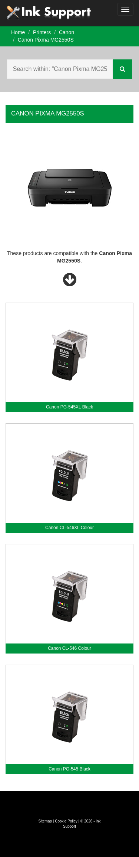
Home (18, 32)
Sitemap (45, 821)
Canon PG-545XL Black (69, 407)
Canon (66, 32)
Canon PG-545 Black (69, 769)
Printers (42, 32)
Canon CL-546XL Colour (69, 527)
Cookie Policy (66, 821)
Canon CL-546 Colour (69, 648)
